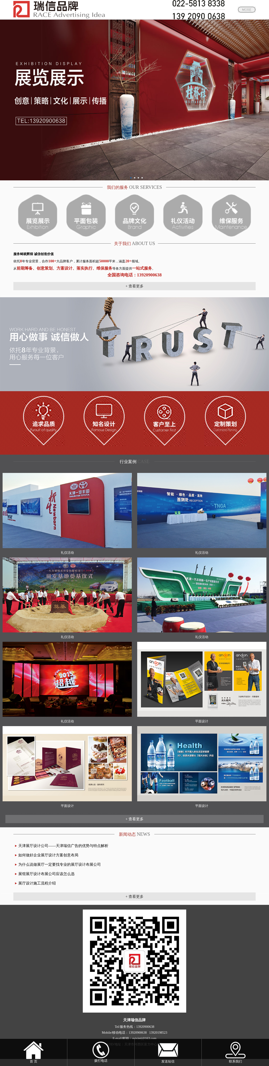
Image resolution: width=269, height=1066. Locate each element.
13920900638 (145, 1027)
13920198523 (158, 1032)
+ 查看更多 (134, 286)
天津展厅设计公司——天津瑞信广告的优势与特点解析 (63, 846)
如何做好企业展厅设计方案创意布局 (48, 855)
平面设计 (201, 721)
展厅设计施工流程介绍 (37, 883)
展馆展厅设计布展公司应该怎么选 (46, 874)
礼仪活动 (67, 552)
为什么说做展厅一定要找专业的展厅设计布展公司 (59, 864)
